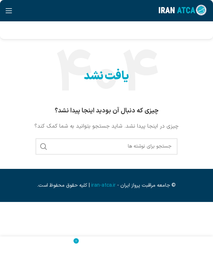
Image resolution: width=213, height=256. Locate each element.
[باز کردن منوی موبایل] (9, 11)
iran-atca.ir (103, 185)
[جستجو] (107, 146)
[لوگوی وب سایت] (183, 10)
